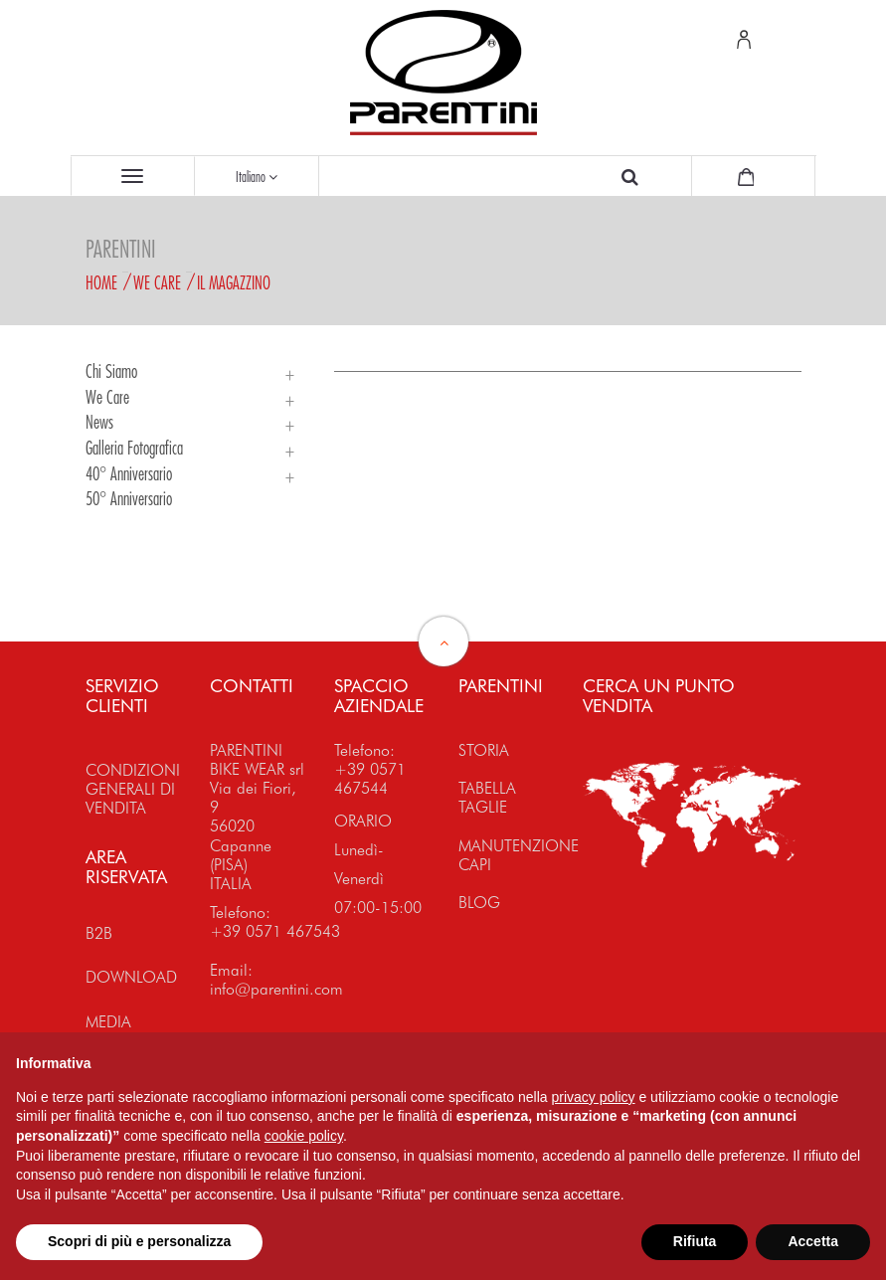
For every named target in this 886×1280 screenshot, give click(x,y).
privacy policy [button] (593, 1097)
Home (101, 282)
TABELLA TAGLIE (487, 798)
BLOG (479, 902)
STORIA (483, 750)
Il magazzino (233, 282)
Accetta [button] (813, 1241)
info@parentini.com (276, 989)
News (99, 422)
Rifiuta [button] (695, 1241)
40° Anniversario (129, 473)
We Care (157, 282)
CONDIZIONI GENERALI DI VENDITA (133, 789)
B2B (99, 933)
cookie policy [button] (304, 1136)
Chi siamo (111, 371)
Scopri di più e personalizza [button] (139, 1241)
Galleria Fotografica (134, 447)
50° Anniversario (129, 498)
